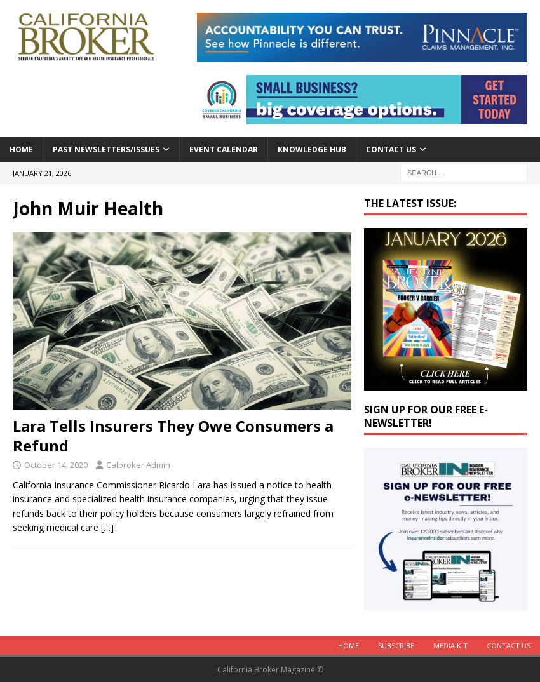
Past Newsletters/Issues (106, 149)
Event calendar (223, 149)
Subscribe (396, 645)
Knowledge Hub (312, 149)
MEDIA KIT (450, 645)
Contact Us (391, 149)
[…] (107, 527)
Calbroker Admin (138, 465)
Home (21, 149)
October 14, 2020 (56, 465)
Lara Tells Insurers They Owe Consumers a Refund (173, 435)
